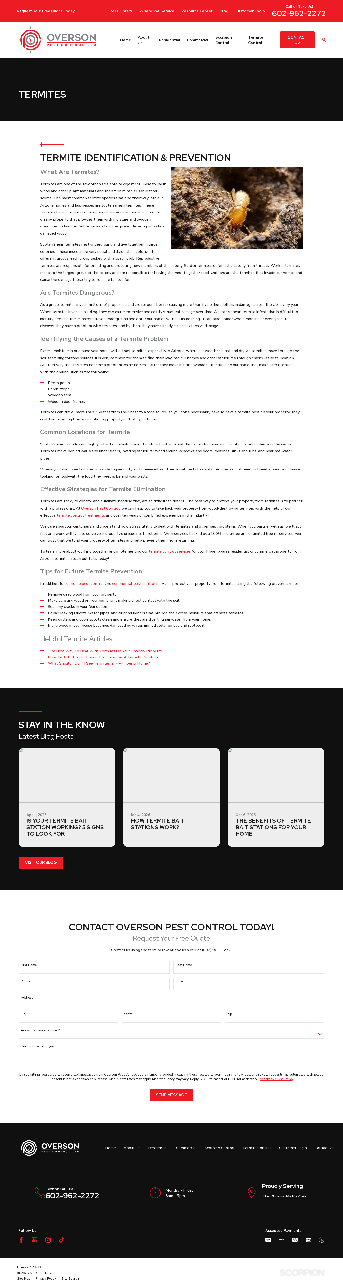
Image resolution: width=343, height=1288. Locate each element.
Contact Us (297, 40)
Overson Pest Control (100, 508)
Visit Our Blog (41, 862)
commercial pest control (134, 583)
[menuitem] (23, 1278)
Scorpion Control (220, 1148)
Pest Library (121, 11)
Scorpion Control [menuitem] (223, 40)
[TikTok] (61, 1240)
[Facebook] (21, 1240)
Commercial (186, 1148)
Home (110, 1148)
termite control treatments (81, 515)
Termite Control (256, 1148)
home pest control (87, 583)
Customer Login (250, 11)
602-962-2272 (299, 13)
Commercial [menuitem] (198, 40)
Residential (158, 1148)
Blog (224, 11)
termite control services (170, 551)
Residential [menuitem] (170, 40)
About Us (132, 1148)
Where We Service (156, 11)
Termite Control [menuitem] (255, 40)
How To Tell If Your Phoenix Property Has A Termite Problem (103, 657)
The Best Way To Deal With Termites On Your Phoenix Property (105, 651)
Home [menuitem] (125, 40)
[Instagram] (48, 1240)
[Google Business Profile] (34, 1240)
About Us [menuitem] (143, 40)
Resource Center (196, 11)
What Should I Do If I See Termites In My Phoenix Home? (99, 663)
